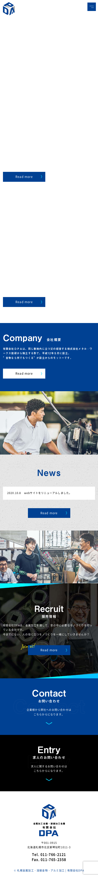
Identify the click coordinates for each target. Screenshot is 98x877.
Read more (28, 176)
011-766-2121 (53, 854)
